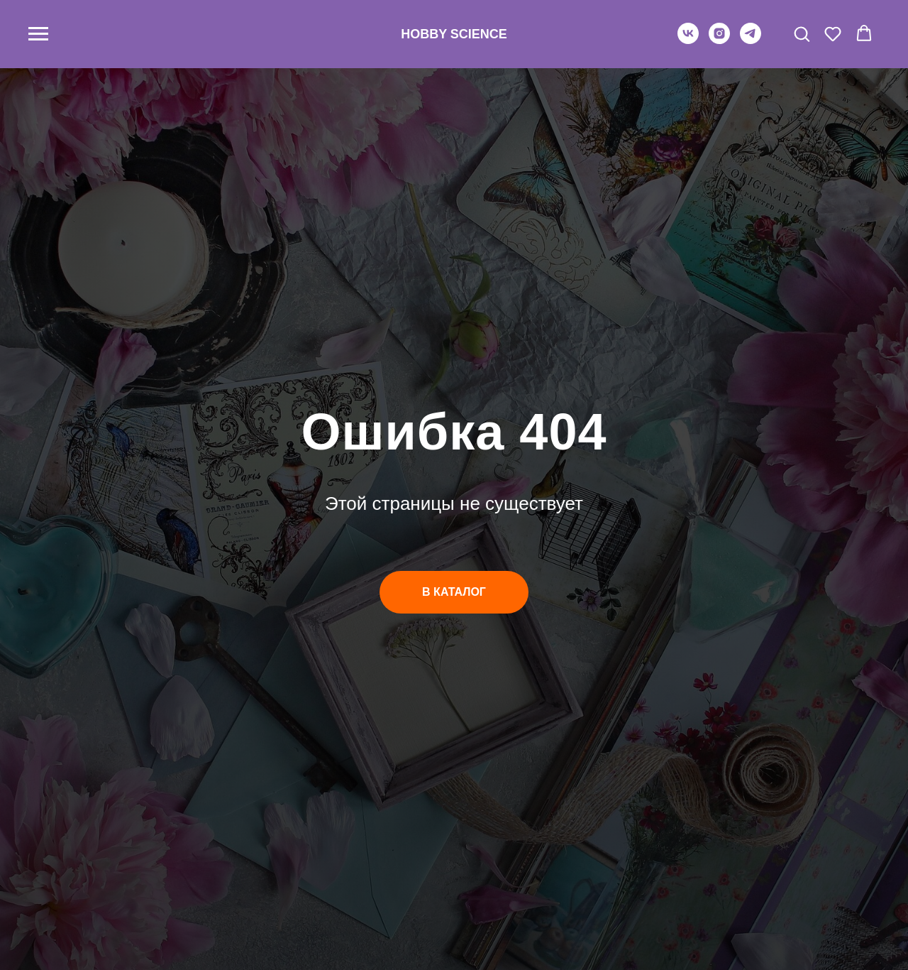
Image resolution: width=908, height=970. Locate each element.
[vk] (688, 40)
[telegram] (750, 40)
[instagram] (719, 40)
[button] (801, 33)
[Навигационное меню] (38, 34)
